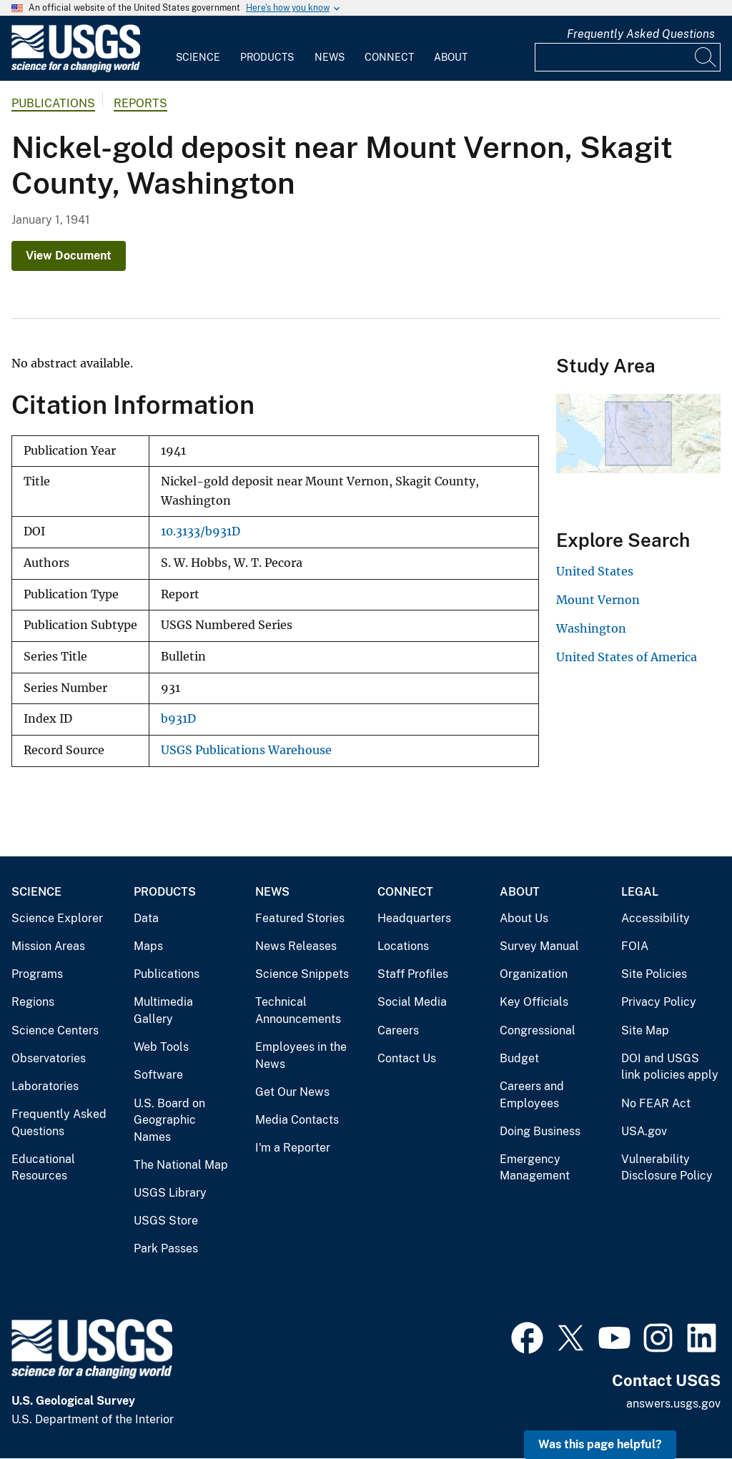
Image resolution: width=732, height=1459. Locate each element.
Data (146, 918)
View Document (69, 255)
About (451, 57)
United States (594, 571)
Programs (37, 974)
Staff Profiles (412, 974)
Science (198, 57)
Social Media (412, 1002)
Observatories (48, 1058)
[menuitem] (198, 48)
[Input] (628, 57)
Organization (534, 974)
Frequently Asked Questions (641, 34)
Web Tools (161, 1047)
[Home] (75, 69)
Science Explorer (57, 918)
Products (267, 57)
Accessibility (655, 918)
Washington (591, 628)
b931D (178, 719)
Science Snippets (302, 974)
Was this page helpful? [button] (600, 1444)
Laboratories (45, 1086)
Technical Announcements (298, 1010)
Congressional (537, 1030)
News (330, 57)
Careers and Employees (532, 1094)
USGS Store (166, 1220)
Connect (389, 57)
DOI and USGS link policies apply (669, 1067)
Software (158, 1075)
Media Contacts (297, 1120)
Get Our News (292, 1092)
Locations (403, 946)
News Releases (296, 946)
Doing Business (540, 1131)
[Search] (706, 57)
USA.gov (644, 1131)
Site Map (645, 1030)
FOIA (634, 946)
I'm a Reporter (292, 1147)
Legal (639, 892)
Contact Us (406, 1058)
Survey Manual (539, 946)
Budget (519, 1058)
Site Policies (654, 974)
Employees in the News (301, 1055)
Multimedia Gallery (163, 1010)
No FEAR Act (656, 1103)
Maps (148, 946)
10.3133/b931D (200, 531)
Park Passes (166, 1248)
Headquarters (414, 918)
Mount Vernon (598, 600)
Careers (398, 1030)
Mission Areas (48, 946)
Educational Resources (43, 1167)
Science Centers (55, 1030)
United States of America (626, 657)
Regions (32, 1002)
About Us (524, 918)
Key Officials (534, 1002)
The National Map (181, 1165)
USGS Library (170, 1193)
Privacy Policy (658, 1002)
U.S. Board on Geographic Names (169, 1120)
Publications (53, 103)
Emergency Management (535, 1167)
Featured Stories (300, 918)
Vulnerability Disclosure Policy (667, 1167)
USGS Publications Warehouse (246, 750)
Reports (140, 103)
